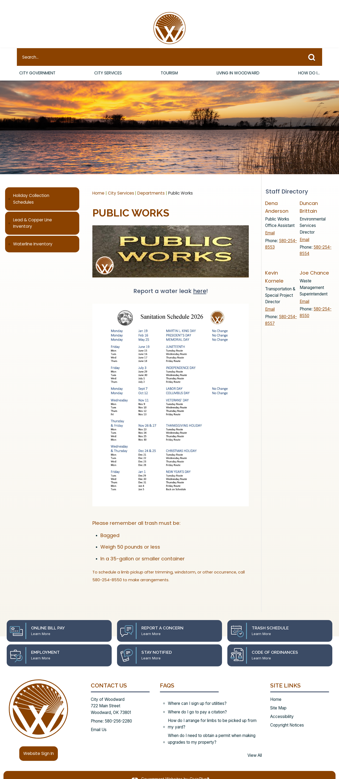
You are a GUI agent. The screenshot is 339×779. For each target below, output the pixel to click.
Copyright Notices (287, 716)
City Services (121, 184)
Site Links (285, 676)
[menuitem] (42, 190)
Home (98, 184)
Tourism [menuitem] (169, 64)
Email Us (99, 720)
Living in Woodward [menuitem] (238, 64)
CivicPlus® (199, 770)
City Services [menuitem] (108, 64)
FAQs (167, 676)
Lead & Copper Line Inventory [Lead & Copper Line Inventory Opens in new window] (32, 214)
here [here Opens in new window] (199, 282)
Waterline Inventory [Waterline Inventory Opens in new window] (32, 235)
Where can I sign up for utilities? (197, 694)
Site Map (278, 698)
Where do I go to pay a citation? (197, 702)
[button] (313, 46)
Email (270, 223)
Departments (151, 184)
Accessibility (282, 707)
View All (254, 746)
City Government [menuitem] (37, 64)
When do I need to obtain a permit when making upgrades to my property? (211, 729)
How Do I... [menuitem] (309, 64)
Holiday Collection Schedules (31, 190)
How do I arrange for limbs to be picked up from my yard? (212, 714)
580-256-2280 (118, 712)
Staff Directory (287, 182)
